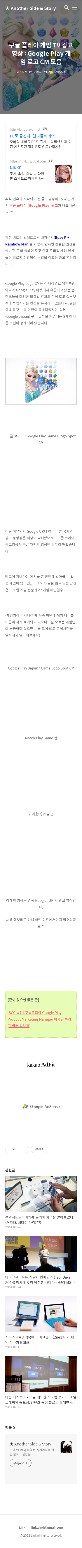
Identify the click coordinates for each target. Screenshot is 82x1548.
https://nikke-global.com (28, 161)
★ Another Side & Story (27, 8)
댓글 (10, 1427)
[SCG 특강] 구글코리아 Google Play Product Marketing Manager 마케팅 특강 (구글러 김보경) (39, 1019)
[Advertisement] (41, 1106)
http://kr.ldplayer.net (25, 129)
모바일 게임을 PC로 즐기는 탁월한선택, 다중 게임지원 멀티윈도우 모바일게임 (41, 144)
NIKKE (15, 167)
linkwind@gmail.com (47, 1527)
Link (22, 1527)
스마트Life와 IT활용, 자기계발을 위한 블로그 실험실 (32, 1451)
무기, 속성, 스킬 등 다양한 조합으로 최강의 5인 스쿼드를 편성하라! (27, 176)
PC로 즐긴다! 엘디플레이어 (32, 136)
